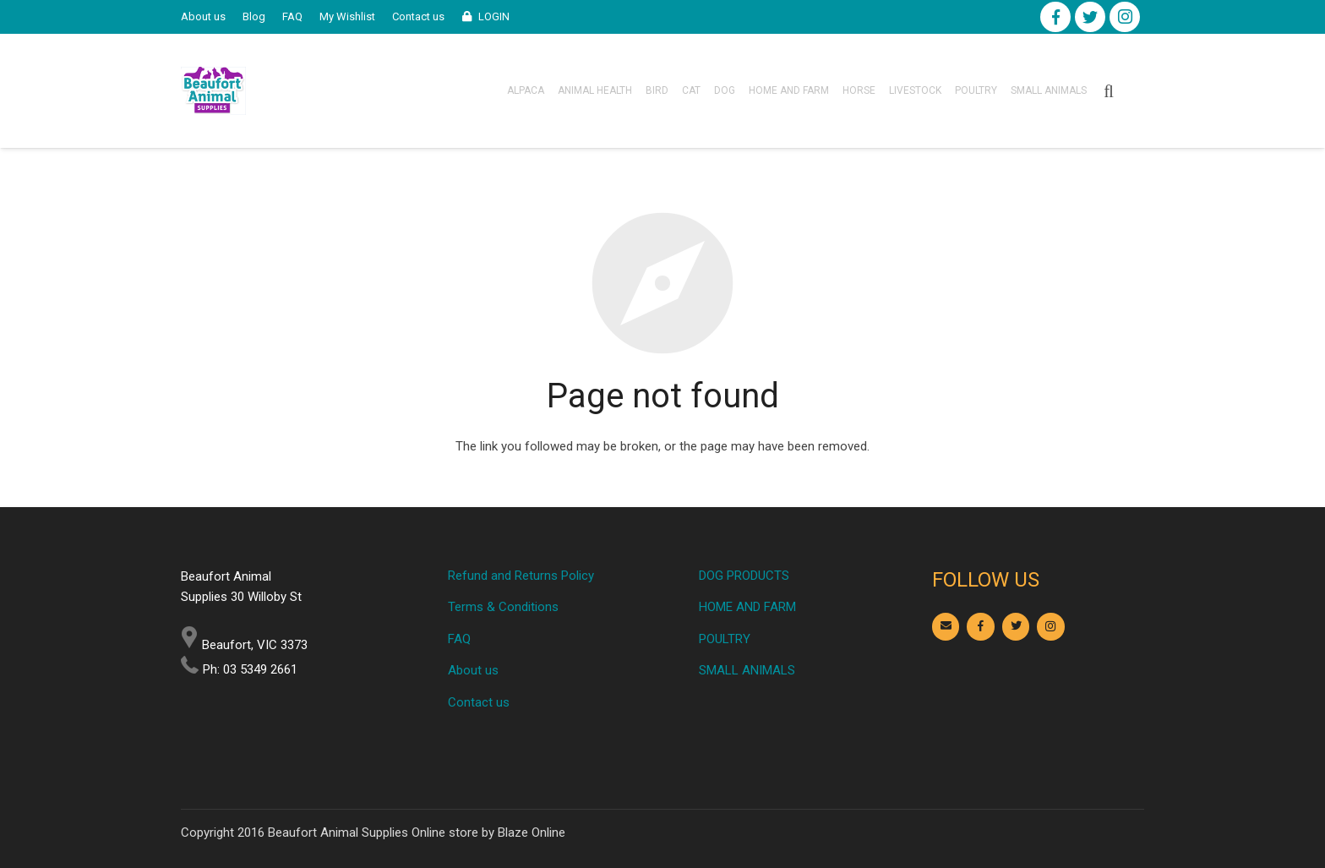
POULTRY (724, 639)
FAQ (459, 639)
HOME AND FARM (747, 606)
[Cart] (1134, 91)
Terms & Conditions (503, 606)
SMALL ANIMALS (747, 670)
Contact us (479, 702)
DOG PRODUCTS (744, 575)
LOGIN (494, 16)
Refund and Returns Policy (521, 575)
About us (473, 670)
